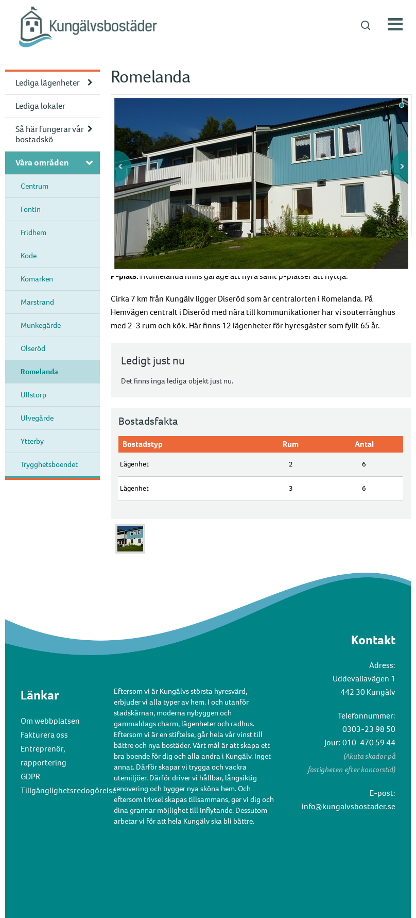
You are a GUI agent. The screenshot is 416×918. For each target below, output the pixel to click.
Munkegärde (41, 325)
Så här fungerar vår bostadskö (49, 134)
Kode (29, 256)
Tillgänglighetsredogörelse (68, 790)
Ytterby (32, 441)
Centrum (34, 186)
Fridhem (33, 232)
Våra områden (42, 163)
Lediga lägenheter (47, 83)
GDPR (30, 776)
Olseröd (33, 348)
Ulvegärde (37, 418)
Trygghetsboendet (49, 464)
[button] (208, 24)
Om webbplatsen (50, 720)
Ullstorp (33, 395)
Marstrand (37, 302)
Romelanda (39, 371)
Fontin (31, 209)
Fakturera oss (44, 734)
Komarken (37, 279)
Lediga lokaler (40, 106)
